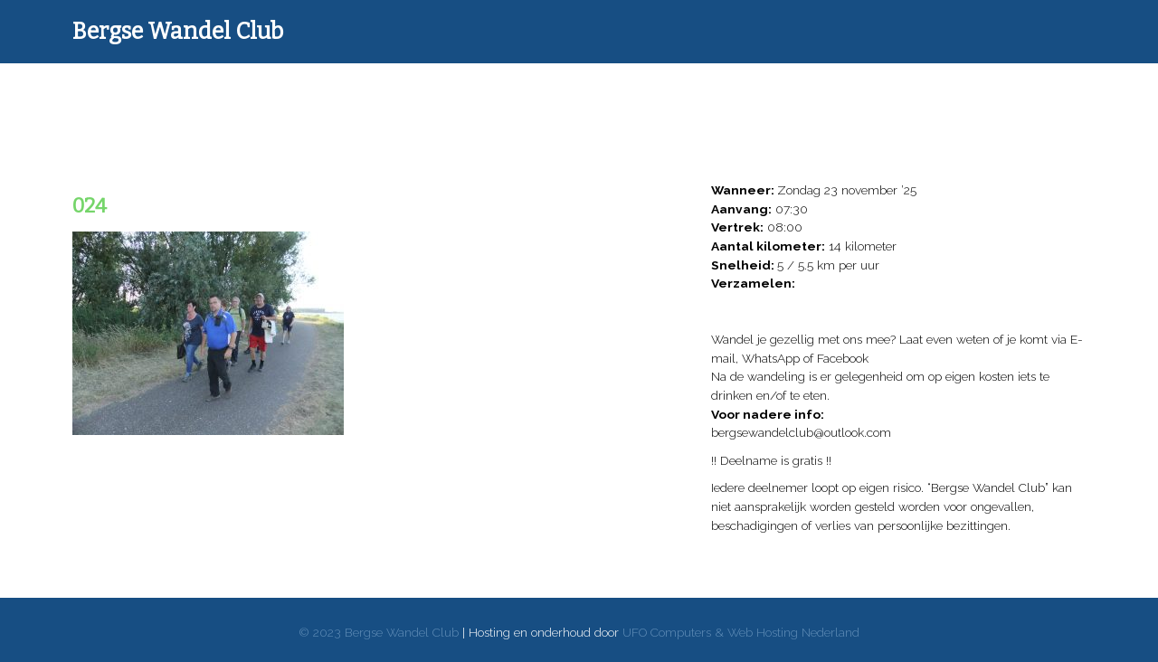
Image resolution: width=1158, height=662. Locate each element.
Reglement (916, 95)
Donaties (577, 95)
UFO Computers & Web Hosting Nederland (740, 632)
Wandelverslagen (335, 95)
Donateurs (463, 95)
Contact (1029, 95)
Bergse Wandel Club (177, 31)
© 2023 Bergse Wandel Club (379, 632)
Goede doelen (690, 95)
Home (206, 95)
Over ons (803, 95)
